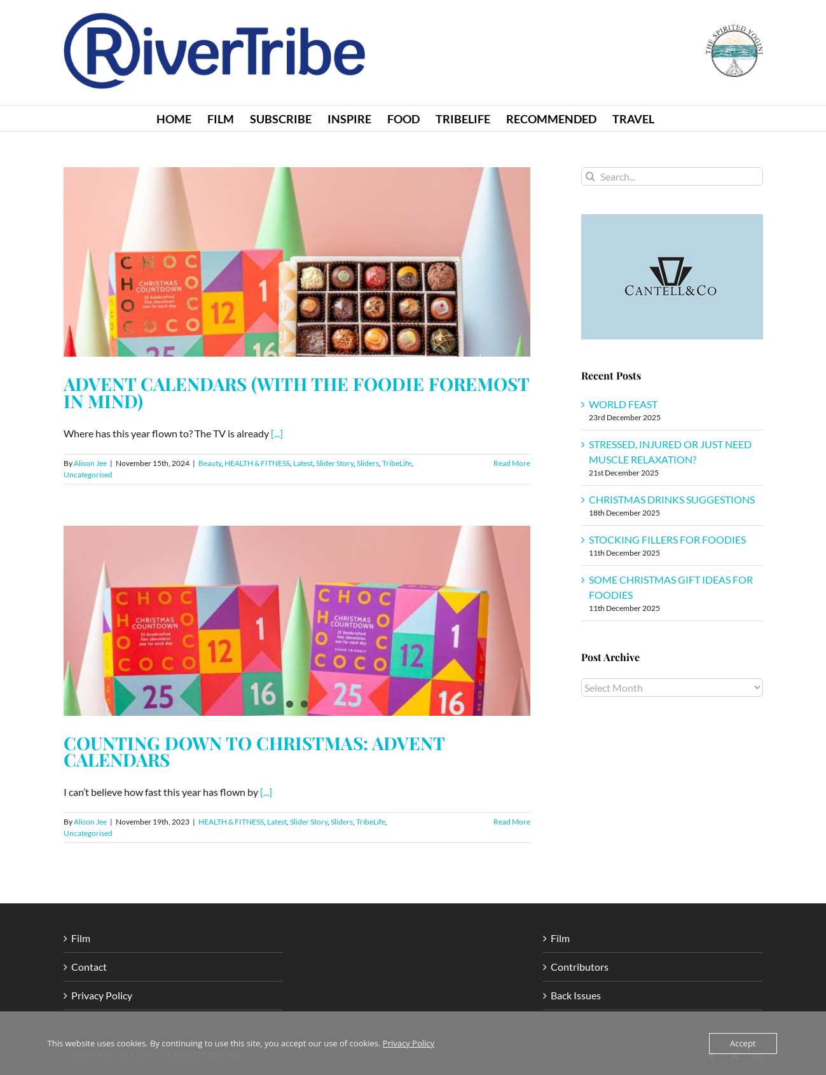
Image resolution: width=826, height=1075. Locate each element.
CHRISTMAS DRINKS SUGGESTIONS (672, 499)
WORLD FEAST (623, 404)
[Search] (590, 176)
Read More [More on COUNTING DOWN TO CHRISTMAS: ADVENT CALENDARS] (511, 821)
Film (80, 938)
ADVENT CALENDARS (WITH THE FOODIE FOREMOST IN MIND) (296, 392)
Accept (743, 1043)
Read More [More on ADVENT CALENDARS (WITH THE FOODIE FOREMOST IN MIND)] (511, 463)
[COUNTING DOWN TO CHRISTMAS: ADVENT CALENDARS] (297, 620)
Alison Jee (90, 463)
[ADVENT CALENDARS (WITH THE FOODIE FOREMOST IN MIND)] (297, 262)
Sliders (368, 463)
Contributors (580, 967)
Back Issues (576, 995)
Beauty (209, 463)
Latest (303, 463)
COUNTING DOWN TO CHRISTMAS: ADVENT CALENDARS (254, 751)
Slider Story (335, 463)
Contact (89, 967)
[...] (277, 433)
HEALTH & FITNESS (257, 463)
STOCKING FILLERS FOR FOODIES (667, 539)
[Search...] (672, 176)
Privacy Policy (101, 995)
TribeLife (396, 463)
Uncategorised (88, 474)
